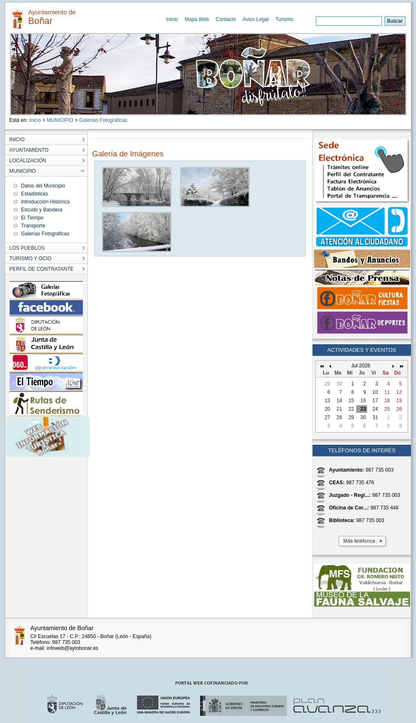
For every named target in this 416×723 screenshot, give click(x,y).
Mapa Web (197, 19)
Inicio (172, 19)
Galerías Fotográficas (103, 120)
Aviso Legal (256, 19)
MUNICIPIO (60, 120)
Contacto (226, 19)
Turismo (285, 19)
